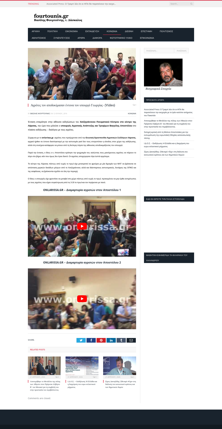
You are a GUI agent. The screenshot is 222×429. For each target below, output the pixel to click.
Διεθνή (129, 31)
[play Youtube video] (82, 226)
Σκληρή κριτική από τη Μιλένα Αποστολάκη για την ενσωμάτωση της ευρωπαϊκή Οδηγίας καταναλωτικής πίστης (167, 135)
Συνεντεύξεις (61, 37)
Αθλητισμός (39, 37)
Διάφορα (97, 37)
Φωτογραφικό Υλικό (121, 37)
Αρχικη (36, 31)
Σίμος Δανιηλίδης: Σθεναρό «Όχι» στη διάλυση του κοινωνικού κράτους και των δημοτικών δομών (120, 384)
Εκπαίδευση (92, 31)
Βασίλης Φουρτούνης (40, 113)
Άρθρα (81, 37)
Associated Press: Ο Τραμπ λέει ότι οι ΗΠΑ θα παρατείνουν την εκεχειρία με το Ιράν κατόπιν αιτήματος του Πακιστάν (82, 3)
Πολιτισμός (166, 31)
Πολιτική (52, 31)
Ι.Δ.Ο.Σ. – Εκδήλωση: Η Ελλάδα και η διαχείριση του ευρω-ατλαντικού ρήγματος (82, 384)
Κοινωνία (112, 31)
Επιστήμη (146, 31)
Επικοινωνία (147, 37)
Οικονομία (71, 31)
